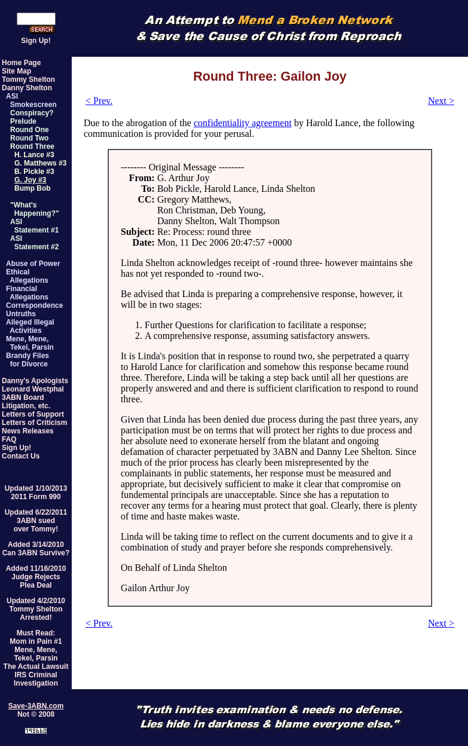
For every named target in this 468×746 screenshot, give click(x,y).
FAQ (9, 439)
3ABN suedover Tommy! (36, 524)
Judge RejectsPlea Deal (35, 581)
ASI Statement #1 (34, 226)
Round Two (29, 138)
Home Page (21, 63)
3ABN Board (23, 397)
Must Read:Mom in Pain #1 (36, 637)
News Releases (28, 431)
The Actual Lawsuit (36, 666)
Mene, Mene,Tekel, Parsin (35, 654)
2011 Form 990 (35, 497)
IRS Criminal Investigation (36, 679)
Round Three (32, 146)
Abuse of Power (33, 263)
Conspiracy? (32, 113)
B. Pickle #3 (34, 171)
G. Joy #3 (30, 180)
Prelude (23, 121)
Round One (29, 130)
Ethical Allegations (27, 276)
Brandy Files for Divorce (27, 359)
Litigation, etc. (26, 406)
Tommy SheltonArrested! (35, 613)
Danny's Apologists (35, 381)
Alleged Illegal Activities (30, 326)
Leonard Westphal (33, 389)
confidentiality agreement (243, 123)
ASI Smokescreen (31, 100)
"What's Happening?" (34, 209)
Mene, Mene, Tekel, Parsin (30, 343)
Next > (441, 101)
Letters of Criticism (34, 422)
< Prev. (98, 101)
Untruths (21, 314)
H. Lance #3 (34, 155)
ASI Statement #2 (34, 242)
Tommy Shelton (28, 79)
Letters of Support (33, 414)
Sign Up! (35, 40)
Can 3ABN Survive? (36, 553)
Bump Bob (32, 188)
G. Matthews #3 (40, 163)
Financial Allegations (27, 293)
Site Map (16, 71)
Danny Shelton (27, 88)
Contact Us (20, 456)
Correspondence (34, 305)
